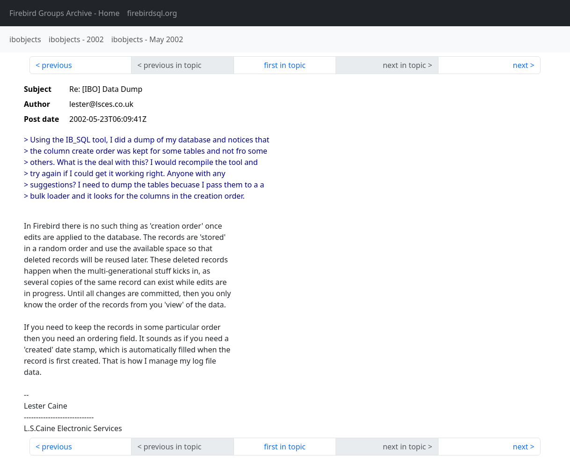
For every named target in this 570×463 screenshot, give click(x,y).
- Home (64, 13)
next (520, 65)
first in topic (285, 65)
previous (57, 65)
